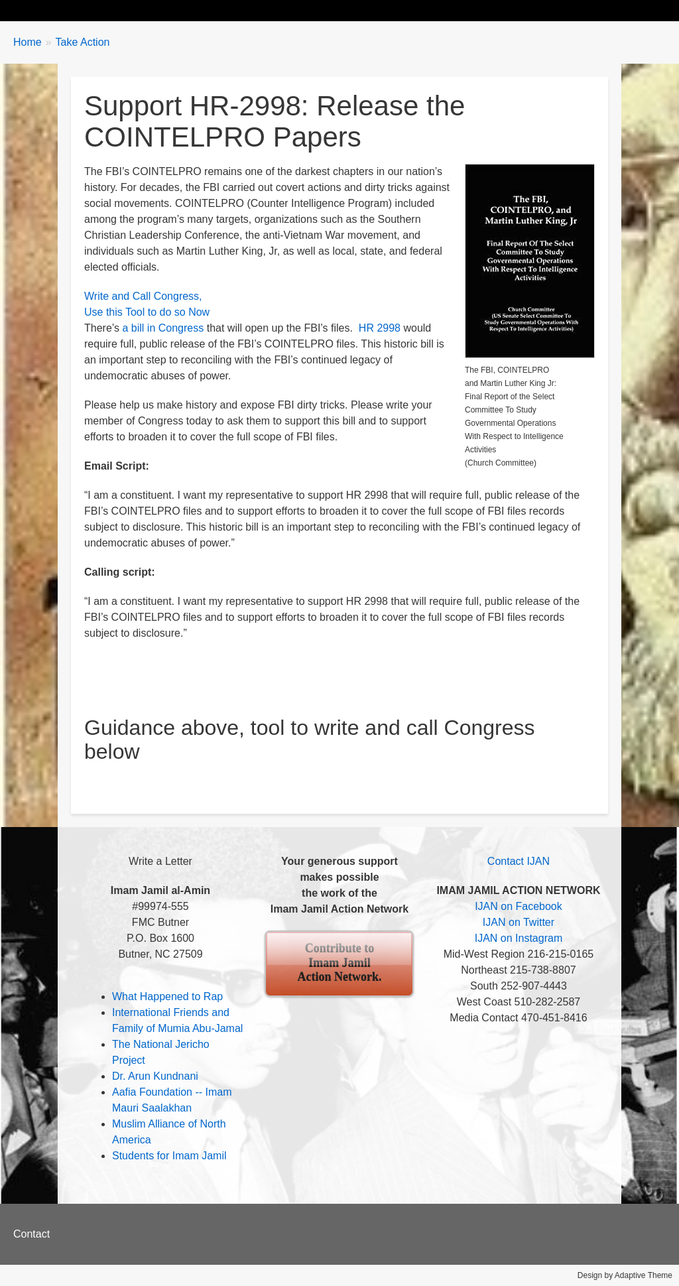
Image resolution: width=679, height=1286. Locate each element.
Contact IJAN (518, 861)
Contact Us (543, 10)
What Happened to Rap (167, 996)
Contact (31, 1234)
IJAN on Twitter (518, 922)
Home (41, 10)
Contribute (466, 10)
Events (318, 10)
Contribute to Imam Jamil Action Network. (339, 963)
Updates (176, 10)
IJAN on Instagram (519, 938)
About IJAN (388, 10)
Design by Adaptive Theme (625, 1275)
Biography (105, 10)
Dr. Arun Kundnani (155, 1076)
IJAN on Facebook (518, 906)
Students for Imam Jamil (169, 1155)
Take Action (248, 10)
